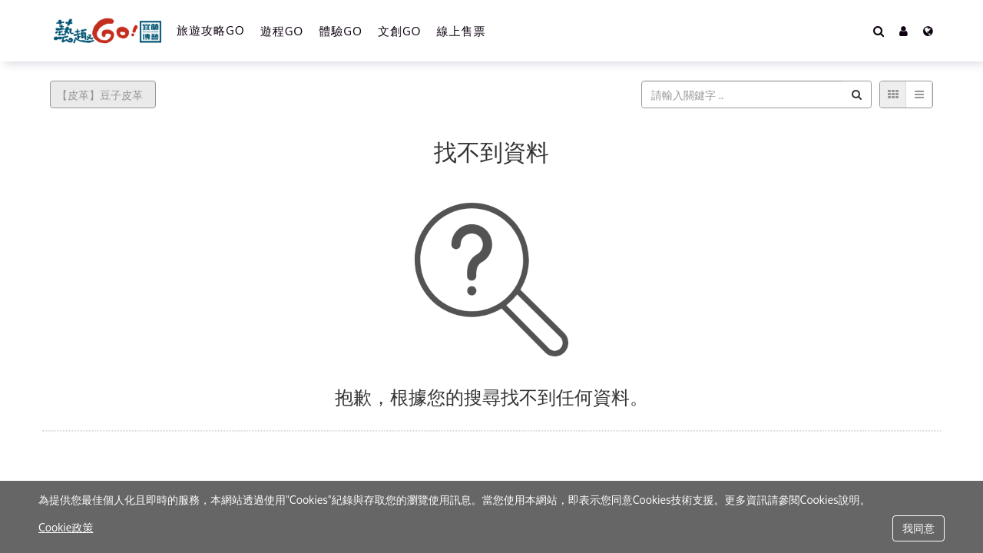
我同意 (918, 528)
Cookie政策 (65, 527)
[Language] (928, 30)
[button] (903, 30)
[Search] (879, 30)
